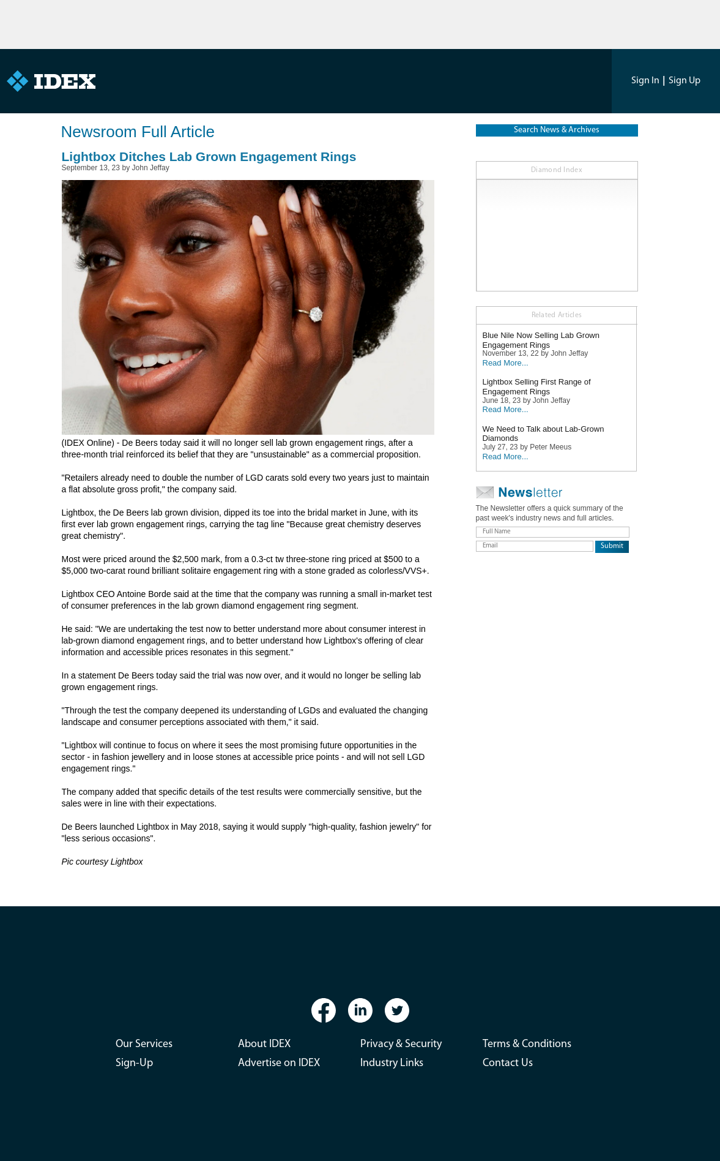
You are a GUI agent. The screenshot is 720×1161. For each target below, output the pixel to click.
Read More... (506, 362)
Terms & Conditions (527, 1044)
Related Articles (557, 315)
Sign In (645, 81)
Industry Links (391, 1063)
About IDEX (264, 1044)
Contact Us (508, 1063)
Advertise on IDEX (279, 1063)
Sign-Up (134, 1063)
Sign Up (684, 81)
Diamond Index (556, 170)
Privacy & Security (401, 1044)
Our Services (144, 1044)
